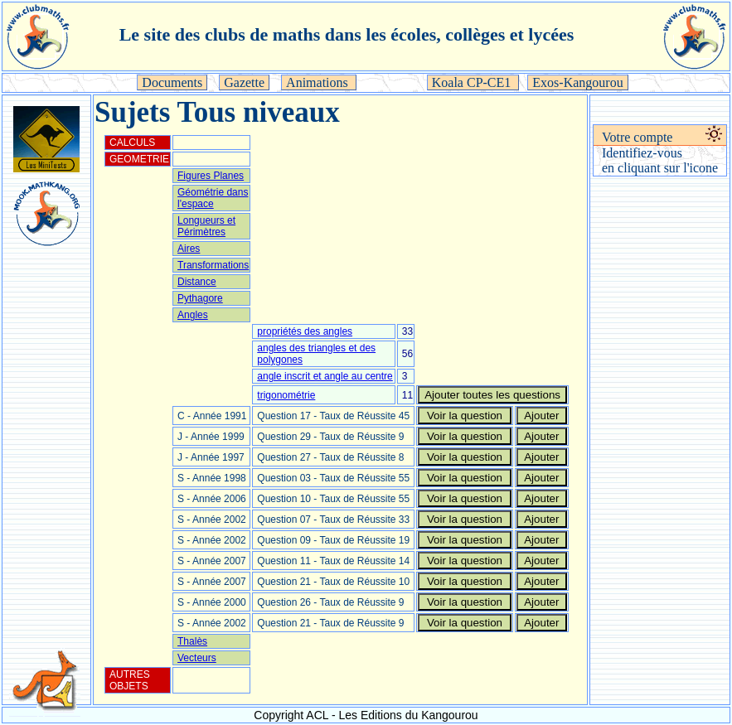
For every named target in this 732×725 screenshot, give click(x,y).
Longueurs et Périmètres (206, 226)
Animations (318, 82)
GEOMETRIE (139, 159)
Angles (192, 315)
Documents (172, 82)
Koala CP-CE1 (473, 82)
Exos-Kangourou (577, 82)
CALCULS (132, 142)
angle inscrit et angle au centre (324, 376)
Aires (188, 248)
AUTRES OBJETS (129, 680)
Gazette (244, 82)
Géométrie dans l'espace (212, 198)
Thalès (192, 641)
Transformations (213, 265)
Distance (196, 282)
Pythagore (200, 298)
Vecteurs (196, 658)
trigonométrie (286, 395)
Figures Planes (210, 175)
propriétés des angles (304, 331)
